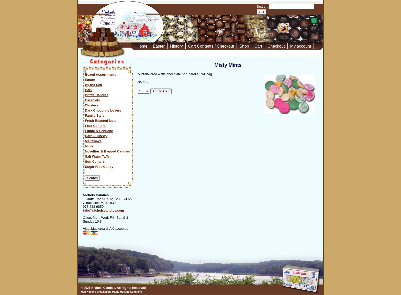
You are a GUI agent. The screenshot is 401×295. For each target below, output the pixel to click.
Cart (258, 46)
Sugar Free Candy (99, 167)
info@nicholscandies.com (103, 210)
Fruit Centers (95, 126)
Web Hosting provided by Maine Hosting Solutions (111, 291)
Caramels (92, 100)
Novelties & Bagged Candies (107, 151)
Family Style (94, 115)
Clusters (91, 105)
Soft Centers (95, 161)
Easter (159, 46)
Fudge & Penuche (99, 131)
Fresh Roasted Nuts (100, 121)
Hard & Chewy (96, 136)
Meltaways (93, 141)
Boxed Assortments (100, 75)
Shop (244, 46)
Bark (88, 90)
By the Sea (93, 85)
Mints (89, 146)
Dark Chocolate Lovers (103, 110)
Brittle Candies (96, 95)
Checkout (276, 46)
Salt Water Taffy (97, 156)
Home (142, 46)
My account (300, 46)
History (176, 46)
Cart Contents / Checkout (211, 46)
